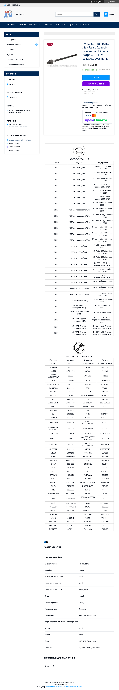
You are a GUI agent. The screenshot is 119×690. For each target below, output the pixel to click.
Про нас (48, 25)
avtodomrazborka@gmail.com (20, 140)
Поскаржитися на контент (53, 687)
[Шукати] (97, 14)
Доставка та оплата (79, 25)
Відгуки (10, 55)
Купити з (96, 84)
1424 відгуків (97, 2)
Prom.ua (71, 682)
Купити (96, 78)
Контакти (60, 25)
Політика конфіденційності (73, 687)
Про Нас (10, 50)
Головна (11, 25)
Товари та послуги (28, 25)
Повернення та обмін (15, 65)
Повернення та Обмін (17, 31)
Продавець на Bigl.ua (59, 684)
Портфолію (11, 40)
